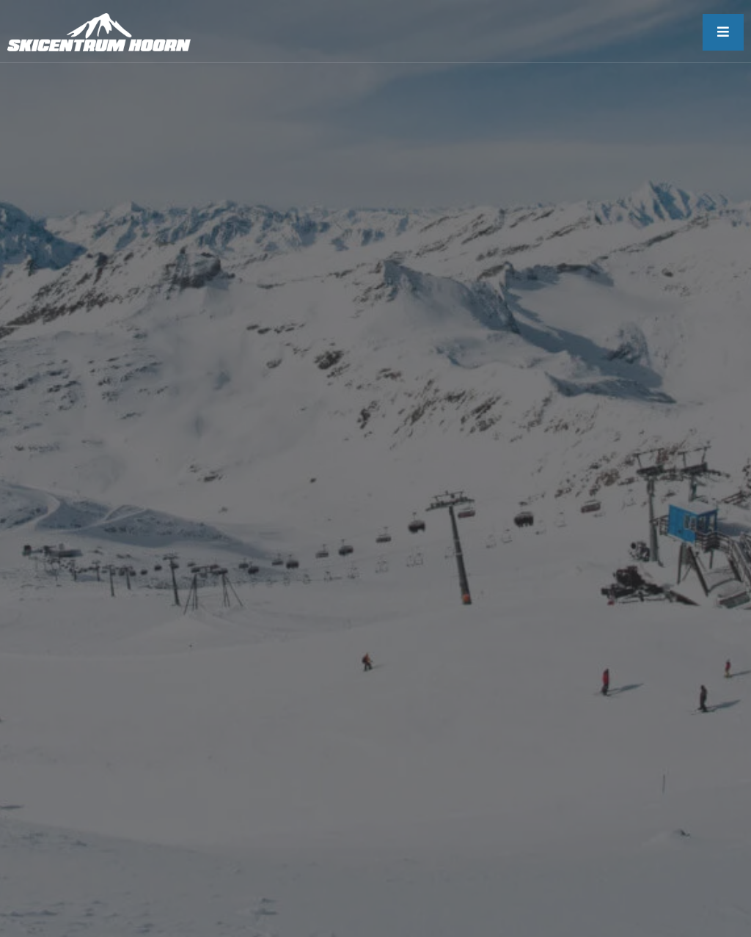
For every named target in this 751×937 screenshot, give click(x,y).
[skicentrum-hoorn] (99, 32)
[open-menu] (723, 32)
